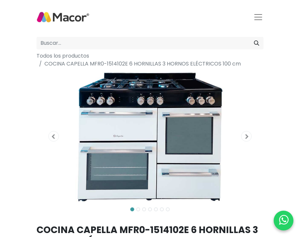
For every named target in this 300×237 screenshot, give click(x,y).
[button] (54, 136)
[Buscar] (256, 43)
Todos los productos (63, 56)
